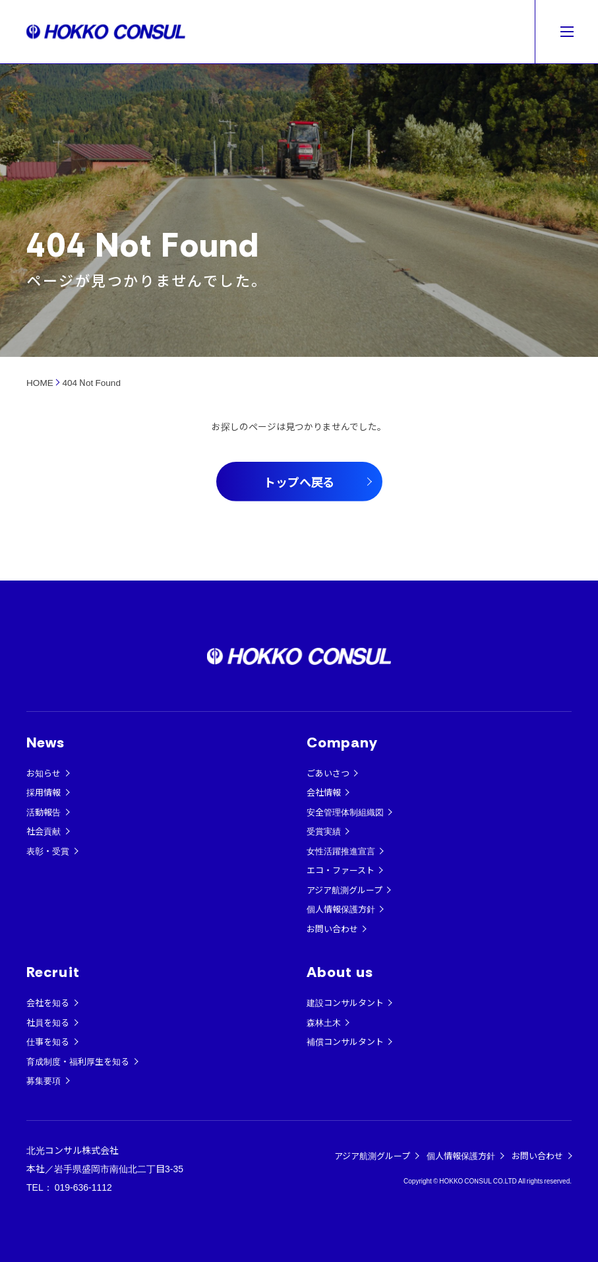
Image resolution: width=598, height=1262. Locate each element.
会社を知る (47, 1002)
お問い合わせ (332, 928)
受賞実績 (324, 831)
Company (342, 742)
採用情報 (43, 792)
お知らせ (43, 773)
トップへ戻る (299, 481)
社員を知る (47, 1022)
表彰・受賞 (47, 850)
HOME (39, 382)
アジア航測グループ (344, 889)
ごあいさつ (328, 773)
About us (340, 972)
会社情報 (324, 792)
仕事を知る (47, 1041)
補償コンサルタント (345, 1041)
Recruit (53, 972)
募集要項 (43, 1080)
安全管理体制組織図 (345, 811)
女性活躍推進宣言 (341, 850)
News (45, 742)
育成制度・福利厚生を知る (77, 1061)
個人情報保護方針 (341, 908)
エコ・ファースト (340, 870)
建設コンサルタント (345, 1002)
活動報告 (43, 811)
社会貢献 (43, 831)
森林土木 (324, 1022)
